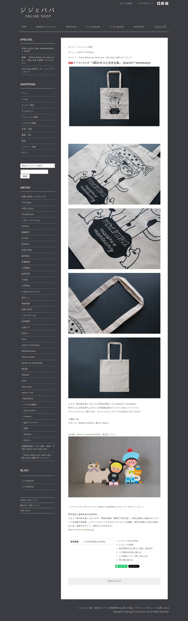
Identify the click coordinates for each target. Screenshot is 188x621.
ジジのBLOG (28, 481)
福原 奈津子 (27, 309)
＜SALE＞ (26, 440)
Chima (25, 238)
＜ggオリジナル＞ (30, 422)
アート (25, 93)
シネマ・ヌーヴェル (31, 220)
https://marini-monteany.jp (81, 530)
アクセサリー (28, 111)
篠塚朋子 (26, 232)
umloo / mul (27, 393)
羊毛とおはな (28, 208)
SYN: (24, 381)
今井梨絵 (26, 268)
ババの (117, 27)
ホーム (71, 47)
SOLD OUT (114, 581)
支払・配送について (97, 608)
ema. (24, 339)
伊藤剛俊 (26, 262)
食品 (24, 141)
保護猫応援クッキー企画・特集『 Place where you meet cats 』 (38, 447)
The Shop (26, 202)
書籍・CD (26, 135)
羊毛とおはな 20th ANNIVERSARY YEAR (38, 50)
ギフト (25, 153)
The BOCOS (28, 214)
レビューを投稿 (126, 545)
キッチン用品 (28, 105)
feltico (25, 333)
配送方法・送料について (30, 505)
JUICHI (25, 226)
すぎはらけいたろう (31, 292)
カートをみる (124, 3)
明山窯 (25, 369)
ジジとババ (46, 27)
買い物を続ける (126, 560)
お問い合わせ (25, 510)
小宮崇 (25, 280)
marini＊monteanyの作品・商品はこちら (96, 434)
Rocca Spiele (28, 357)
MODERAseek (29, 351)
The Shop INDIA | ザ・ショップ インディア (38, 70)
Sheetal (25, 375)
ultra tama (27, 387)
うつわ (25, 99)
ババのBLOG (28, 487)
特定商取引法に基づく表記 (121, 608)
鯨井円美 (26, 274)
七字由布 (26, 286)
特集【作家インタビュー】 (34, 196)
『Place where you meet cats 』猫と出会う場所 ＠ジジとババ (104, 57)
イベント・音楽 (29, 147)
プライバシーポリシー (145, 608)
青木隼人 (26, 244)
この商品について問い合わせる (133, 556)
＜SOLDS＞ (27, 434)
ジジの (93, 27)
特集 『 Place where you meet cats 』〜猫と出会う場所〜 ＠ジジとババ (38, 60)
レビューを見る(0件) (128, 541)
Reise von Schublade (32, 363)
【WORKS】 (28, 399)
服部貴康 (26, 303)
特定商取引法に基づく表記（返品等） (136, 548)
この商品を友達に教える (130, 552)
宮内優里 (26, 321)
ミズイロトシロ (29, 315)
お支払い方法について (29, 500)
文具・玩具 (27, 129)
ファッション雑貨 (84, 47)
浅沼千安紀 (27, 250)
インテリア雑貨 (29, 123)
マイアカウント (144, 3)
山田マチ (26, 327)
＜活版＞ (26, 428)
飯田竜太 (26, 256)
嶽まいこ (26, 297)
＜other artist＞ (29, 410)
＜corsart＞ (27, 416)
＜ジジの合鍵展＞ (30, 404)
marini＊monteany (85, 52)
